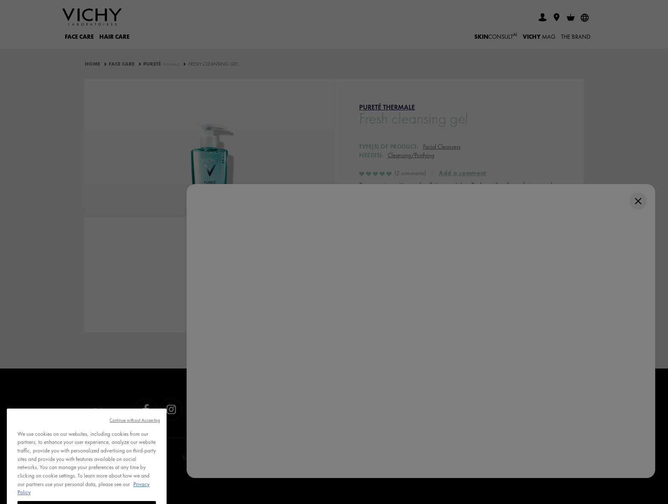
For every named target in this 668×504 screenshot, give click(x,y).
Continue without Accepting (134, 433)
